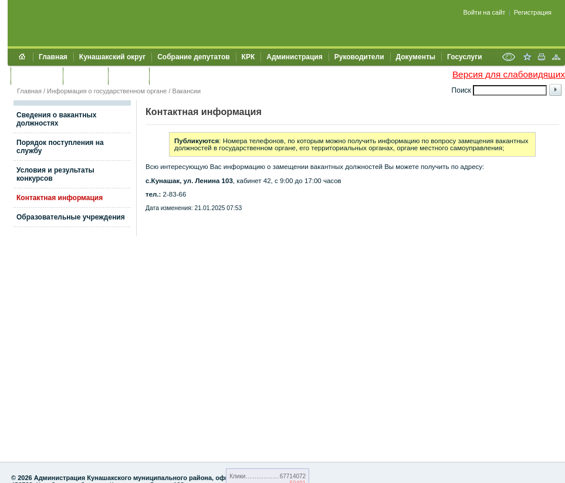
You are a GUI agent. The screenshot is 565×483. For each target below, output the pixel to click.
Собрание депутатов (193, 57)
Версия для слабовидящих (508, 74)
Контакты (85, 76)
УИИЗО (167, 76)
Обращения (36, 76)
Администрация (294, 57)
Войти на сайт (484, 12)
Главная (53, 57)
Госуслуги (464, 57)
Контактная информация (59, 198)
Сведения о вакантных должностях (56, 119)
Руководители (359, 57)
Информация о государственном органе (107, 90)
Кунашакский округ (112, 57)
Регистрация (533, 12)
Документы (415, 57)
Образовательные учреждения (70, 217)
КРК (248, 57)
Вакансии (186, 90)
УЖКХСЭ (128, 76)
